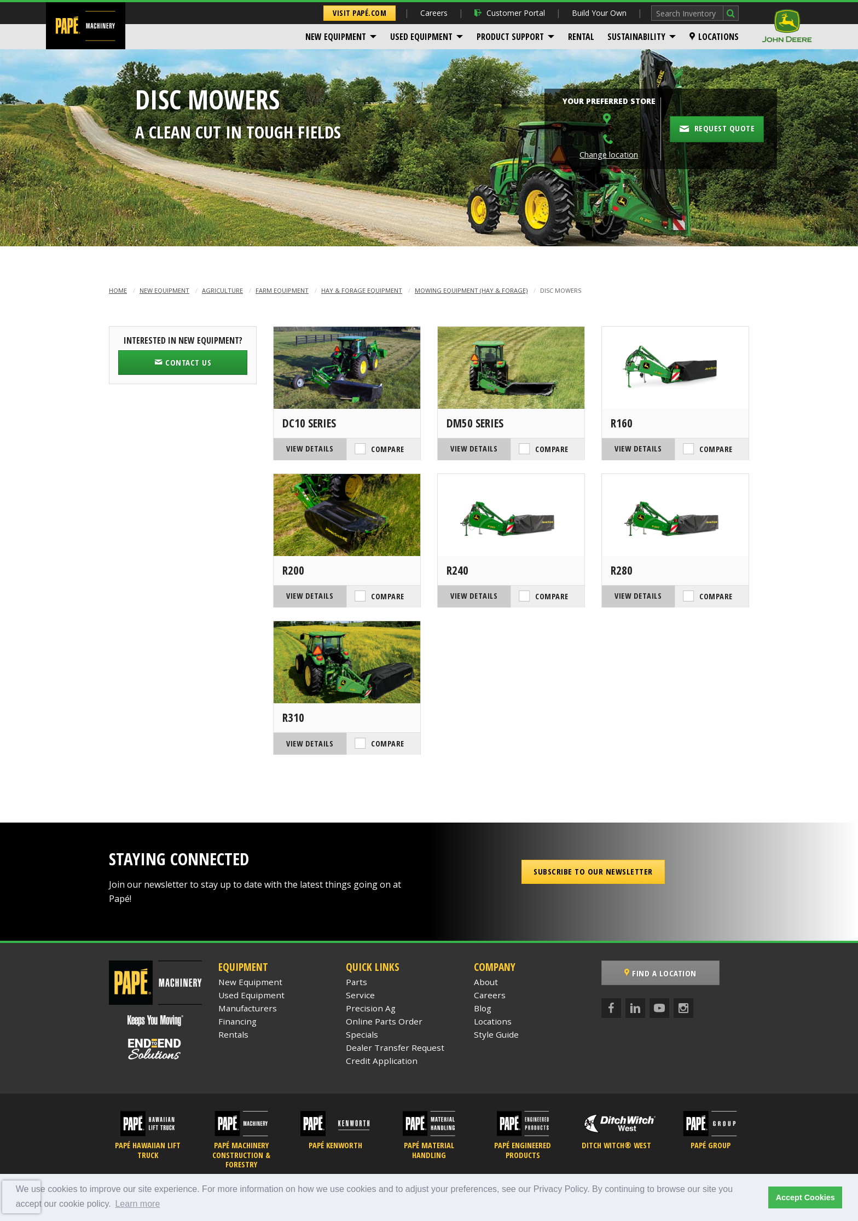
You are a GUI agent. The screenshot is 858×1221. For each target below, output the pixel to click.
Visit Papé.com (359, 13)
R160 (622, 423)
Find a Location (660, 973)
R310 (293, 717)
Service (360, 994)
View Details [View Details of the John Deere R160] (638, 448)
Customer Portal (509, 13)
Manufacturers (247, 1008)
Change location (608, 154)
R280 (622, 570)
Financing (237, 1021)
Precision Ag (371, 1008)
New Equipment (335, 37)
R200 (293, 570)
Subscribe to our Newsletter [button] (593, 871)
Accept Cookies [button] (805, 1197)
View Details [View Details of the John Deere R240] (473, 596)
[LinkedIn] (635, 1008)
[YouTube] (659, 1008)
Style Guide (496, 1034)
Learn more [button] (137, 1203)
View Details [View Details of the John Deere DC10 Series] (309, 448)
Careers (434, 13)
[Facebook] (611, 1008)
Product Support (510, 37)
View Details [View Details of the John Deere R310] (309, 743)
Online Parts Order (384, 1021)
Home (118, 290)
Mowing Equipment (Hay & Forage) (471, 290)
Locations (714, 37)
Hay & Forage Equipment (361, 290)
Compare (387, 449)
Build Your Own (599, 13)
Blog (482, 1008)
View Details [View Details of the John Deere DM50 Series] (473, 448)
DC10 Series (309, 423)
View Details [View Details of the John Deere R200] (309, 596)
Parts (356, 981)
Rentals (233, 1034)
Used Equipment (421, 37)
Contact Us (182, 362)
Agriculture (222, 290)
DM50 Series (475, 423)
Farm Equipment (282, 290)
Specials (362, 1034)
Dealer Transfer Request (395, 1047)
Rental (581, 37)
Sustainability (636, 37)
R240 (457, 570)
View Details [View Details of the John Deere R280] (638, 596)
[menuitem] (341, 37)
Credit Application (382, 1060)
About (486, 981)
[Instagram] (683, 1008)
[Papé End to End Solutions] (155, 1049)
